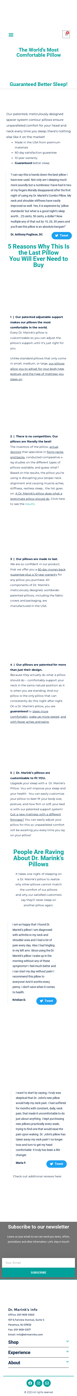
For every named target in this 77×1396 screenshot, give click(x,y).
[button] (11, 35)
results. (30, 504)
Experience (19, 1352)
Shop (13, 1342)
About (14, 1362)
